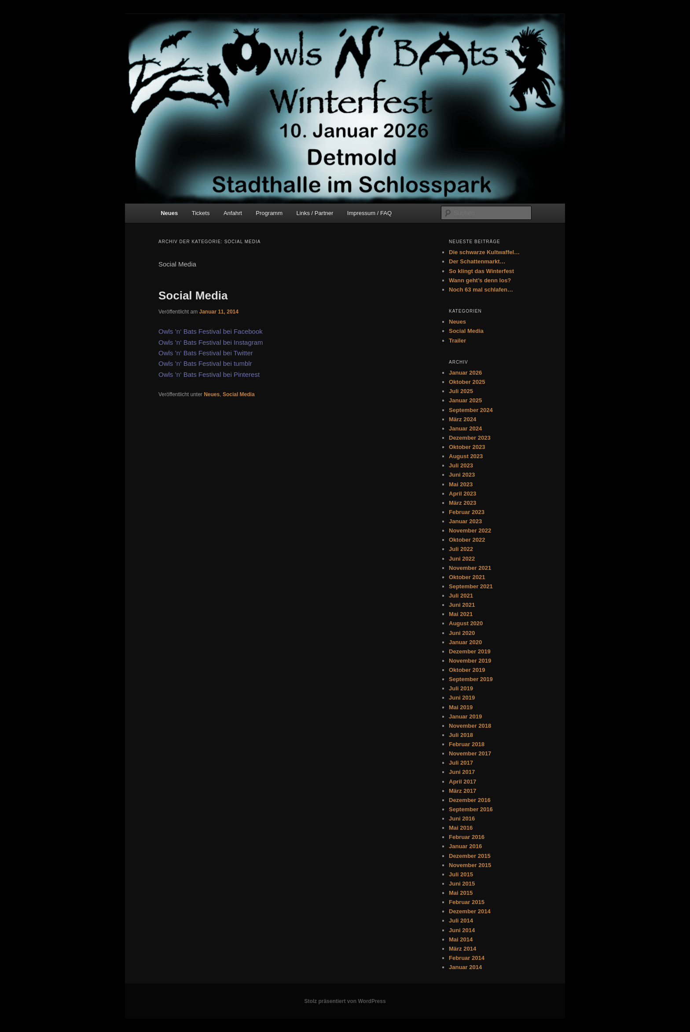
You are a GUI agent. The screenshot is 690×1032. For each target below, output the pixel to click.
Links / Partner (315, 213)
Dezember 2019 (470, 651)
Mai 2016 (461, 827)
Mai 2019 (461, 707)
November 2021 (470, 568)
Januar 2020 (465, 642)
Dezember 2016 (470, 800)
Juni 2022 (462, 558)
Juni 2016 (462, 818)
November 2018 (470, 725)
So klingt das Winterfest (481, 271)
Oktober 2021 (467, 577)
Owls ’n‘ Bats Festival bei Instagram (210, 342)
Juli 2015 (461, 874)
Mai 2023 (461, 484)
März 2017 (462, 791)
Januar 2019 (465, 716)
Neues (169, 213)
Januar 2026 (465, 372)
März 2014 (462, 948)
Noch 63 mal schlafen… (481, 289)
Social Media (193, 295)
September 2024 (471, 410)
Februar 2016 (466, 837)
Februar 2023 (466, 512)
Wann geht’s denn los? (480, 280)
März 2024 (462, 419)
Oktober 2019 (467, 670)
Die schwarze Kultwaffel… (484, 252)
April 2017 (462, 781)
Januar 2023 (465, 521)
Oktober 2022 (467, 539)
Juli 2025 (461, 391)
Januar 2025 (465, 400)
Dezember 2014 (470, 911)
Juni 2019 (462, 697)
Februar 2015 (466, 902)
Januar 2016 (465, 846)
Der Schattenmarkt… (477, 261)
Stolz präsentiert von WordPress (344, 1001)
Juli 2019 (461, 688)
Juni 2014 (462, 930)
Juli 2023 (461, 465)
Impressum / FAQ (369, 213)
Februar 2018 (466, 744)
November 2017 (470, 753)
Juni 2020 (462, 633)
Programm (269, 213)
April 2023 (462, 493)
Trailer (457, 340)
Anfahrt (233, 213)
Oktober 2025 (467, 382)
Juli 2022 (461, 549)
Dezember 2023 (470, 437)
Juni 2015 (462, 883)
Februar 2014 (466, 958)
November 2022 (470, 530)
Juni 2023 (462, 474)
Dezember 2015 (470, 856)
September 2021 (471, 586)
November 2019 (470, 660)
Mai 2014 (461, 939)
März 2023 (462, 503)
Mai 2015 (461, 893)
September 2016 (471, 809)
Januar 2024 (465, 428)
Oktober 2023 (467, 447)
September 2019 (471, 679)
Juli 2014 (461, 920)
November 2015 (470, 865)
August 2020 (466, 623)
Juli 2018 (461, 735)
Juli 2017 (461, 762)
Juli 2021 (461, 595)
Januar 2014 (465, 967)
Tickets (201, 213)
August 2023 (466, 456)
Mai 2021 (461, 614)
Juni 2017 (462, 772)
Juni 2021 (462, 605)
